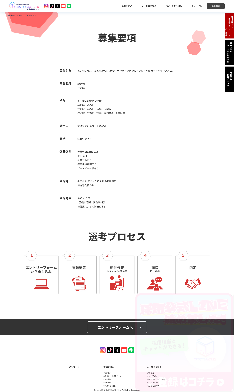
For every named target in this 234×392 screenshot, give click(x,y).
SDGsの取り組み (110, 385)
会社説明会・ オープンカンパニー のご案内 (229, 26)
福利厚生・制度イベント (113, 376)
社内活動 (107, 379)
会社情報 (107, 382)
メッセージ (74, 366)
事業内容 (107, 372)
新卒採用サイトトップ (16, 15)
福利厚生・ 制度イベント (229, 79)
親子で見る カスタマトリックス (229, 52)
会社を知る (108, 366)
